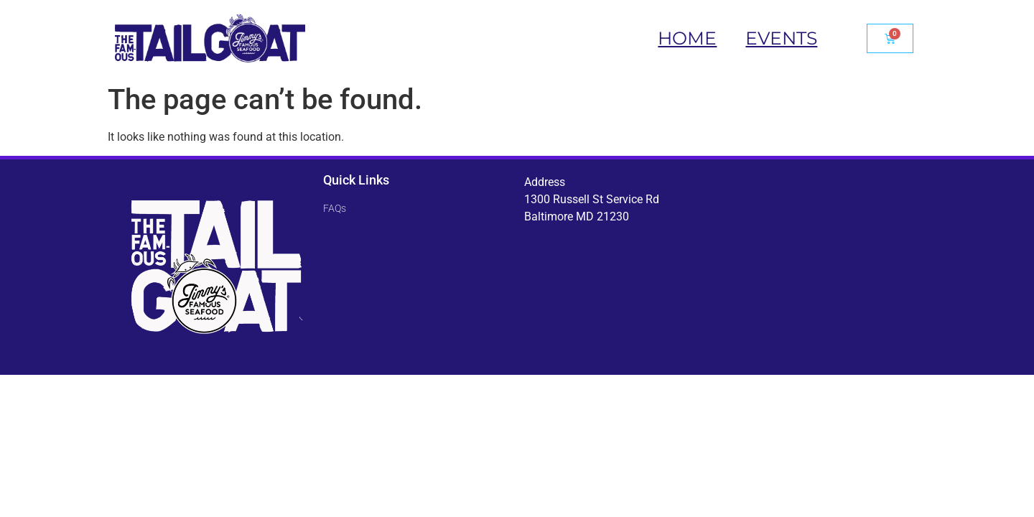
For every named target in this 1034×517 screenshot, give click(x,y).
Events (781, 38)
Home (687, 38)
